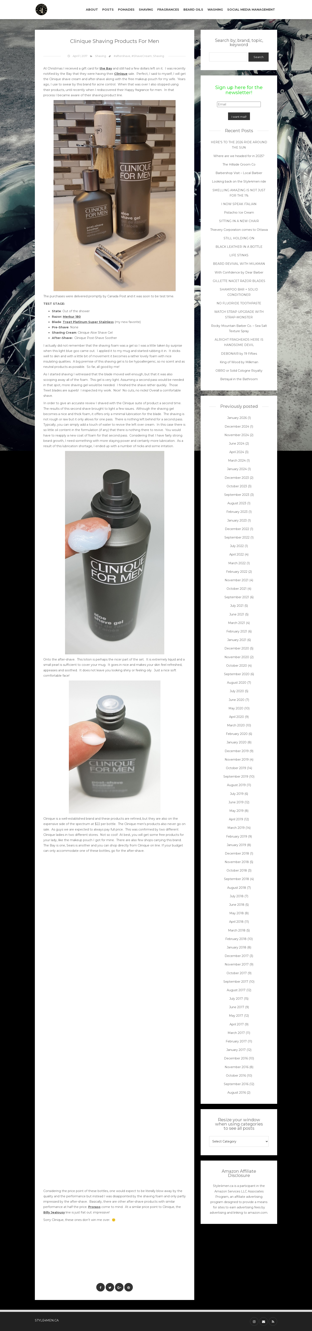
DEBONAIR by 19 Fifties (239, 354)
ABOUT (92, 9)
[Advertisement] (120, 1265)
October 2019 (236, 768)
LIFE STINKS (238, 255)
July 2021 (237, 606)
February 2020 (237, 734)
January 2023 (237, 520)
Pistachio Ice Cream (239, 212)
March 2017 (236, 1033)
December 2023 (237, 478)
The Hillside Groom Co (239, 164)
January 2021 (236, 640)
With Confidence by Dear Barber (239, 272)
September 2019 (235, 776)
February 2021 (236, 631)
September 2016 (236, 1084)
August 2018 (236, 888)
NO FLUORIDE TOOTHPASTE (239, 303)
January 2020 (237, 742)
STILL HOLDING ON (239, 238)
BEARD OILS (193, 9)
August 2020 (236, 683)
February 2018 (236, 939)
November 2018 (237, 862)
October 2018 (237, 870)
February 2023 (237, 512)
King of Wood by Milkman (239, 362)
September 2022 (237, 537)
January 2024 (237, 469)
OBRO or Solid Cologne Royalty (239, 371)
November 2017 (237, 964)
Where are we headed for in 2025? (238, 156)
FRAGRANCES (168, 9)
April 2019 (236, 819)
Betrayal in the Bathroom (239, 379)
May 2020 (235, 708)
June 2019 (236, 802)
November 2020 (236, 657)
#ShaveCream (142, 56)
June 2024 (236, 443)
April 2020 (236, 717)
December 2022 (237, 529)
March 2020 (236, 725)
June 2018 (236, 905)
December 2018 (237, 853)
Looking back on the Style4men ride (239, 181)
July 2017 (236, 999)
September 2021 (236, 597)
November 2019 (237, 759)
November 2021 (236, 580)
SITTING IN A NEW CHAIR (239, 221)
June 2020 (236, 700)
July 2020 (237, 691)
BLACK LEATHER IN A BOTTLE (239, 247)
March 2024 (237, 460)
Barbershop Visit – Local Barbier (239, 173)
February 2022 (236, 572)
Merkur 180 (72, 317)
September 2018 (236, 879)
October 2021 (237, 589)
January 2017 (236, 1050)
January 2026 (237, 418)
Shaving (100, 56)
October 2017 (237, 973)
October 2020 (236, 666)
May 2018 (236, 913)
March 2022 (237, 563)
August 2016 (236, 1092)
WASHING (215, 9)
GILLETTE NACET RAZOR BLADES (239, 281)
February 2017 (236, 1041)
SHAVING (146, 9)
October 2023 (237, 486)
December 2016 (236, 1058)
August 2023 (236, 503)
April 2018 (236, 922)
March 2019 (236, 828)
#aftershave (122, 56)
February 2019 (236, 836)
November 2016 (236, 1067)
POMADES (126, 9)
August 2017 (236, 990)
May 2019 (236, 811)
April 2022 (236, 554)
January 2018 (236, 947)
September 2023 (236, 495)
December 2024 (237, 426)
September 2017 (235, 982)
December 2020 (236, 648)
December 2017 (237, 956)
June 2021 (236, 614)
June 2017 (236, 1007)
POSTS (108, 9)
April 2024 (236, 452)
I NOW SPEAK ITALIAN (239, 204)
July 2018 (237, 896)
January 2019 (236, 845)
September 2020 (237, 674)
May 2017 (236, 1016)
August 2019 (236, 785)
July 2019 (237, 794)
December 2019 (237, 751)
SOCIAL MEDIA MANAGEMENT (251, 9)
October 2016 (236, 1075)
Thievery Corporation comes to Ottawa (239, 230)
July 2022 (237, 546)
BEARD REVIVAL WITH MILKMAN (239, 264)
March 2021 (236, 623)
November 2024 (236, 435)
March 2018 (236, 930)
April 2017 (237, 1024)
